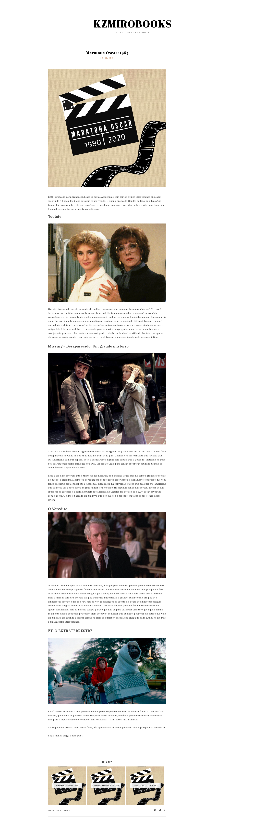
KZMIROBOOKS (132, 23)
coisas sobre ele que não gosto (78, 204)
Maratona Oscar (59, 810)
